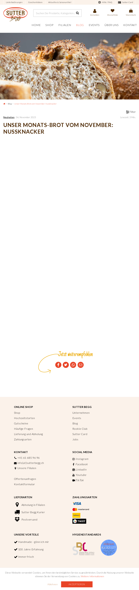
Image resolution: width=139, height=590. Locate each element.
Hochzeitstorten (24, 418)
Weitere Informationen (92, 576)
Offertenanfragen (25, 478)
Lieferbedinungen (14, 2)
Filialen (64, 24)
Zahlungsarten (23, 439)
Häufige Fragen (23, 428)
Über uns (112, 24)
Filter (131, 111)
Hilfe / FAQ (105, 2)
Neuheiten (8, 117)
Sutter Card (125, 2)
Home (36, 24)
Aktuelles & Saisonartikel (59, 2)
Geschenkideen (35, 2)
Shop (49, 24)
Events (94, 24)
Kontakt (130, 24)
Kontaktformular (24, 484)
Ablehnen (52, 584)
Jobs (75, 439)
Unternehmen (81, 412)
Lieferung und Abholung (28, 434)
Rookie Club (80, 428)
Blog (80, 24)
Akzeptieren (77, 584)
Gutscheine (21, 423)
